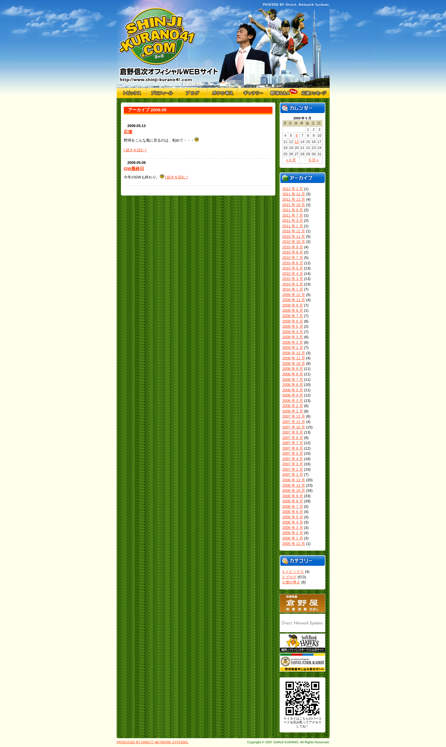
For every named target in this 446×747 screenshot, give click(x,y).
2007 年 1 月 (292, 474)
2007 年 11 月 (293, 422)
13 (296, 142)
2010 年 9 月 (292, 247)
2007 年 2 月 (292, 469)
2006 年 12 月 (293, 480)
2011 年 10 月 (293, 205)
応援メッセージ (314, 93)
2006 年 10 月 (293, 490)
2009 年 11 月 (293, 300)
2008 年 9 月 (292, 369)
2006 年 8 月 (292, 501)
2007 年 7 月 (292, 443)
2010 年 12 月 (293, 231)
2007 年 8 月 (292, 438)
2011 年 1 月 (292, 226)
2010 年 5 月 (292, 268)
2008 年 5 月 (292, 390)
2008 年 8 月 (292, 374)
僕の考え (223, 93)
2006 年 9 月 (292, 496)
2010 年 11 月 (293, 236)
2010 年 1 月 (292, 289)
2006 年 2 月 (292, 533)
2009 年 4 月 (292, 332)
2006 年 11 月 (293, 485)
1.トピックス (293, 571)
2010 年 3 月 (292, 279)
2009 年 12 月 (293, 295)
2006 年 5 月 (292, 517)
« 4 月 (291, 160)
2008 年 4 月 (292, 395)
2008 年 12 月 (293, 353)
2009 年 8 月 (292, 310)
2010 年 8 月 (292, 252)
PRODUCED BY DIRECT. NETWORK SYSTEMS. (153, 742)
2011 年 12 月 (293, 194)
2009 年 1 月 (292, 347)
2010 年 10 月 (293, 241)
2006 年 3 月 (292, 527)
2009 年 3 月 (292, 337)
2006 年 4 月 (292, 522)
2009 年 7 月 (292, 316)
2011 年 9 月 (292, 210)
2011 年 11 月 (293, 199)
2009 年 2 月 (292, 342)
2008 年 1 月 (292, 411)
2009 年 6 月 (292, 321)
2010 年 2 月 (292, 284)
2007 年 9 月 (292, 432)
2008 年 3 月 (292, 400)
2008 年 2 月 (292, 406)
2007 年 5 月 (292, 453)
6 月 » (313, 160)
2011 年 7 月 (292, 215)
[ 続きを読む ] (135, 150)
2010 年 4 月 (292, 273)
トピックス (132, 93)
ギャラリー (253, 93)
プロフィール (162, 93)
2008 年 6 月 (292, 384)
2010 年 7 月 (292, 257)
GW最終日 (134, 168)
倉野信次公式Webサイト (169, 44)
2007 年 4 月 (292, 459)
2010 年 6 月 (292, 263)
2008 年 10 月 (293, 363)
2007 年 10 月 (293, 427)
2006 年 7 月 (292, 506)
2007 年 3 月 (292, 464)
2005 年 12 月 (293, 543)
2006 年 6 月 (292, 512)
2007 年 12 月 (293, 416)
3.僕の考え (291, 582)
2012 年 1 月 (292, 189)
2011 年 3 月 (292, 220)
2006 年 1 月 (292, 538)
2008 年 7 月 (292, 379)
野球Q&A (283, 93)
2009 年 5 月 (292, 326)
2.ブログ (289, 577)
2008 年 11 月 (293, 358)
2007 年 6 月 (292, 448)
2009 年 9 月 (292, 305)
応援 (128, 131)
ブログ (192, 93)
